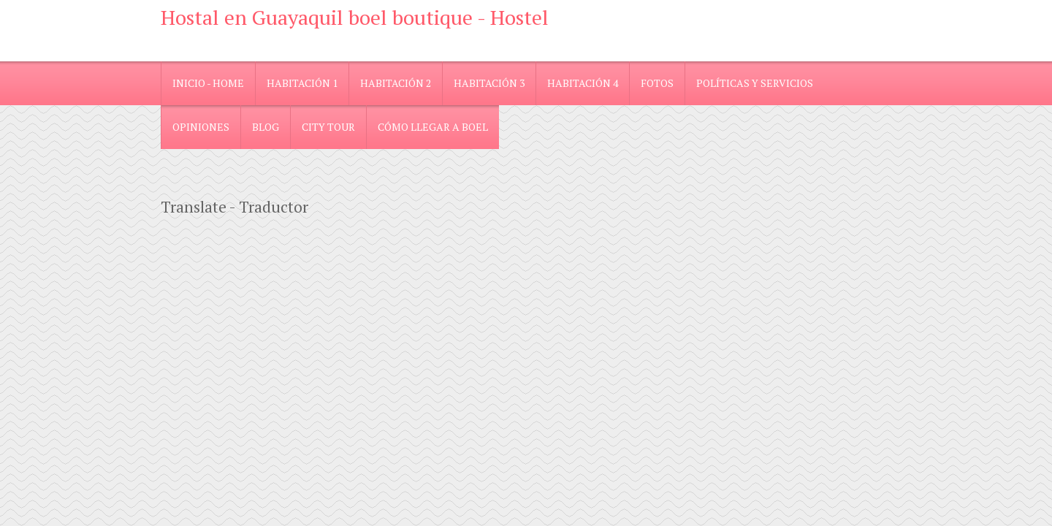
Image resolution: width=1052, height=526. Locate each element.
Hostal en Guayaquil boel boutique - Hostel (355, 17)
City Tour (328, 127)
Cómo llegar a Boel (433, 127)
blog (265, 127)
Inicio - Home (208, 83)
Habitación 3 (489, 83)
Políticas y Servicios (754, 83)
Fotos (657, 83)
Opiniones (200, 127)
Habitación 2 (395, 83)
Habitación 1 (302, 83)
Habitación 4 (582, 83)
